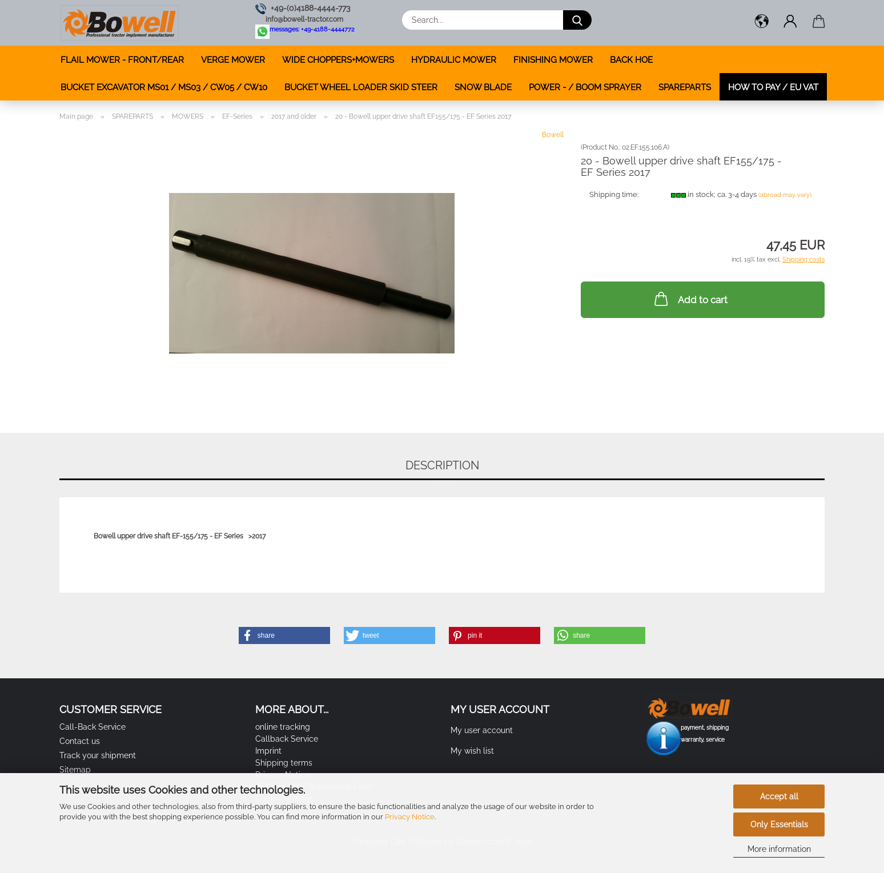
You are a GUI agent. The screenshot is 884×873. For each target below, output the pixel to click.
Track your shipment (97, 755)
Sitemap (75, 769)
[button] (762, 23)
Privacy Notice (410, 816)
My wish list (472, 750)
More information (779, 849)
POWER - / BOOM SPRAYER (585, 87)
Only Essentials (779, 824)
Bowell (553, 135)
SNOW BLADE (483, 87)
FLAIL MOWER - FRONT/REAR (122, 60)
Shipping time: (613, 194)
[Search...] (577, 20)
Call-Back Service (92, 726)
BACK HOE (631, 60)
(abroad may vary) (784, 195)
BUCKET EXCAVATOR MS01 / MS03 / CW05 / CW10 (164, 87)
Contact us (79, 741)
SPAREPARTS (684, 87)
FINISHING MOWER (553, 60)
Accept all (779, 796)
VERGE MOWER (233, 60)
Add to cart (690, 298)
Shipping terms (283, 762)
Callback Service (286, 738)
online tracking (282, 726)
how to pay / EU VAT (773, 87)
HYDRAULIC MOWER (453, 60)
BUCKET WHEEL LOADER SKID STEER (360, 87)
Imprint (268, 750)
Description (442, 465)
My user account (482, 730)
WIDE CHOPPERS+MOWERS (338, 60)
